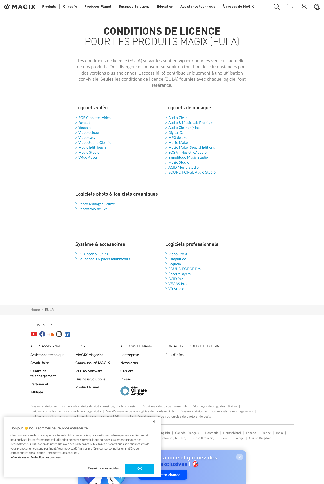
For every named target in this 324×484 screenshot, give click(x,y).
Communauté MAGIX (92, 363)
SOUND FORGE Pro (184, 269)
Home (35, 310)
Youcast (84, 128)
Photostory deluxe (92, 209)
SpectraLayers (179, 274)
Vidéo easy (86, 137)
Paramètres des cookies (103, 468)
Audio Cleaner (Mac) (184, 128)
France (266, 433)
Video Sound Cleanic (94, 142)
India (279, 433)
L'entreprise (129, 355)
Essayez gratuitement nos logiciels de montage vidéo (217, 411)
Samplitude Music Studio (188, 157)
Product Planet (87, 387)
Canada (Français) (187, 433)
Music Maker (178, 142)
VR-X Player (87, 157)
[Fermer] (154, 422)
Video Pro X (177, 254)
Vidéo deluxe (88, 133)
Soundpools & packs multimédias (104, 259)
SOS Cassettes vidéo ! (95, 118)
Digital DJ (176, 133)
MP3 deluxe (177, 137)
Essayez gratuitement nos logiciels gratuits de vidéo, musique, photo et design (84, 406)
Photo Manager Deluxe (96, 204)
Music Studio (178, 162)
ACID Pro (175, 279)
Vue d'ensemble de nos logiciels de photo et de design (175, 416)
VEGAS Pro (177, 284)
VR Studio (176, 289)
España (251, 433)
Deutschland (232, 433)
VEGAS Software (89, 371)
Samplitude (177, 259)
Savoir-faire (39, 363)
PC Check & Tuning (93, 254)
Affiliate (36, 392)
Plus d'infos (174, 355)
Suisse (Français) (203, 438)
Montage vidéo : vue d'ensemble (165, 406)
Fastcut (84, 123)
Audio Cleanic (179, 118)
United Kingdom (260, 438)
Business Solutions (90, 379)
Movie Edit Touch (92, 147)
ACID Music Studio (183, 167)
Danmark (211, 433)
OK (139, 468)
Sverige (239, 438)
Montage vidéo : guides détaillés (215, 406)
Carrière (127, 371)
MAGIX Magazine (89, 355)
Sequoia (174, 264)
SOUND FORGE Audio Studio (192, 172)
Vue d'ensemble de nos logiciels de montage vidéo (141, 411)
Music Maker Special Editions (191, 147)
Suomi (224, 438)
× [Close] (239, 457)
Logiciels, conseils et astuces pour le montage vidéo (66, 411)
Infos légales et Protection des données (35, 457)
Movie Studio (88, 152)
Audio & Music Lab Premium (190, 123)
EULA (49, 310)
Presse (125, 379)
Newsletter (129, 363)
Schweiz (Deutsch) (173, 438)
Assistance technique (47, 355)
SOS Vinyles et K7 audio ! (188, 152)
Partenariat (39, 384)
